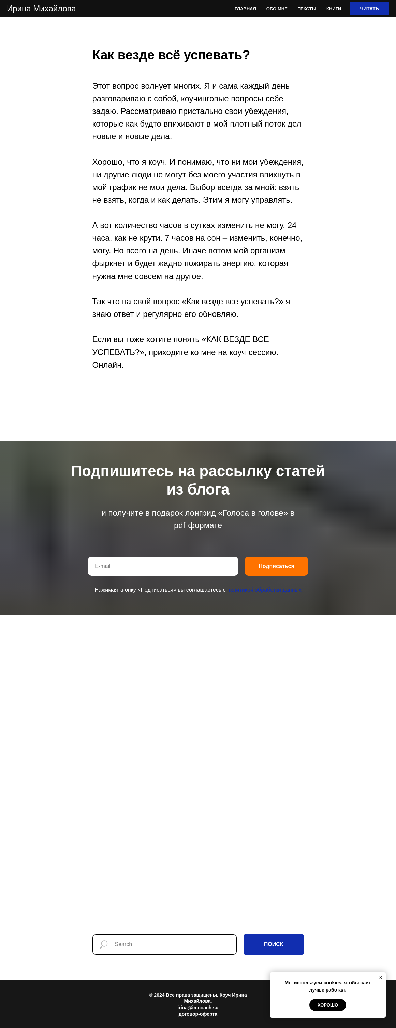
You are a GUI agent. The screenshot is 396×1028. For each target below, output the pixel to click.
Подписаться (276, 566)
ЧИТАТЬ (369, 8)
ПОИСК (273, 944)
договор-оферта (198, 1014)
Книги (333, 8)
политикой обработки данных (264, 590)
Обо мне (277, 8)
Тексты (307, 8)
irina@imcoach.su (197, 1007)
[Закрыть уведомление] (380, 977)
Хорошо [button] (328, 1005)
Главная (245, 8)
